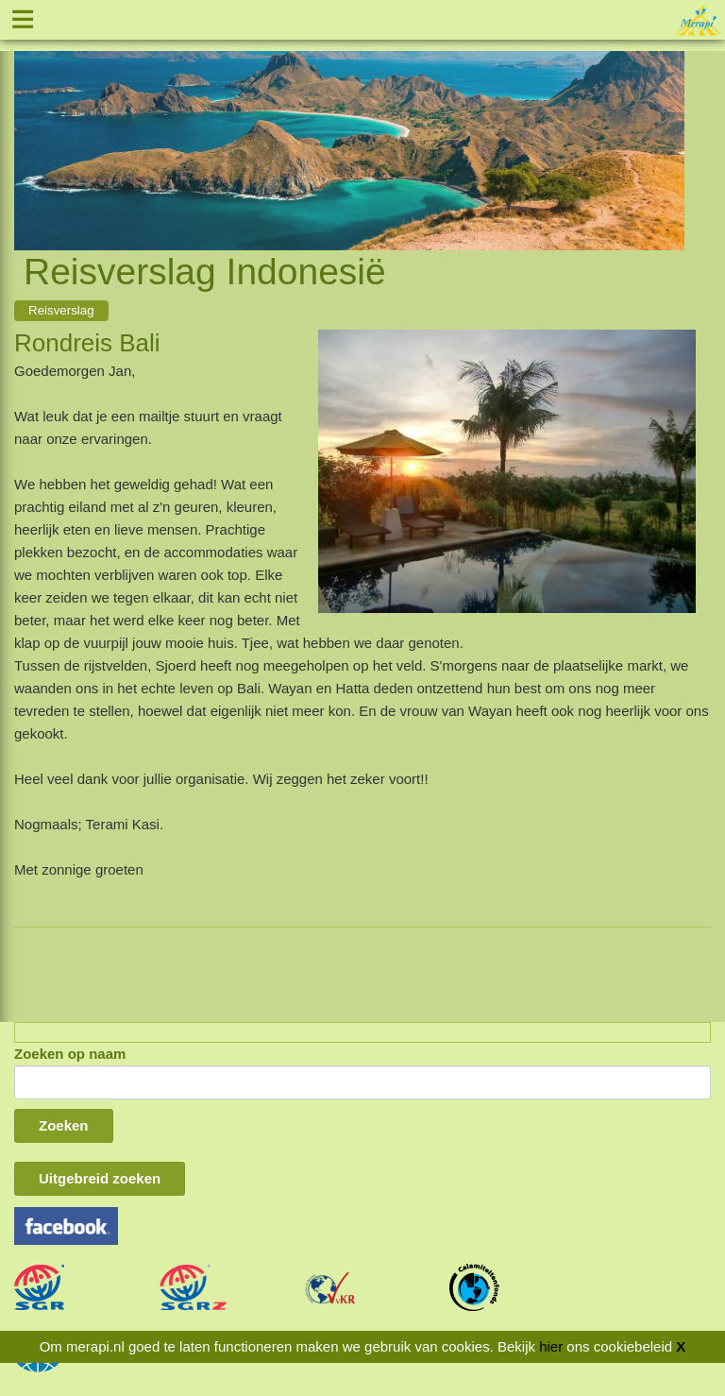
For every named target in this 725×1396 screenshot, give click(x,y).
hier (551, 1346)
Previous (28, 128)
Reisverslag (61, 310)
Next (670, 128)
